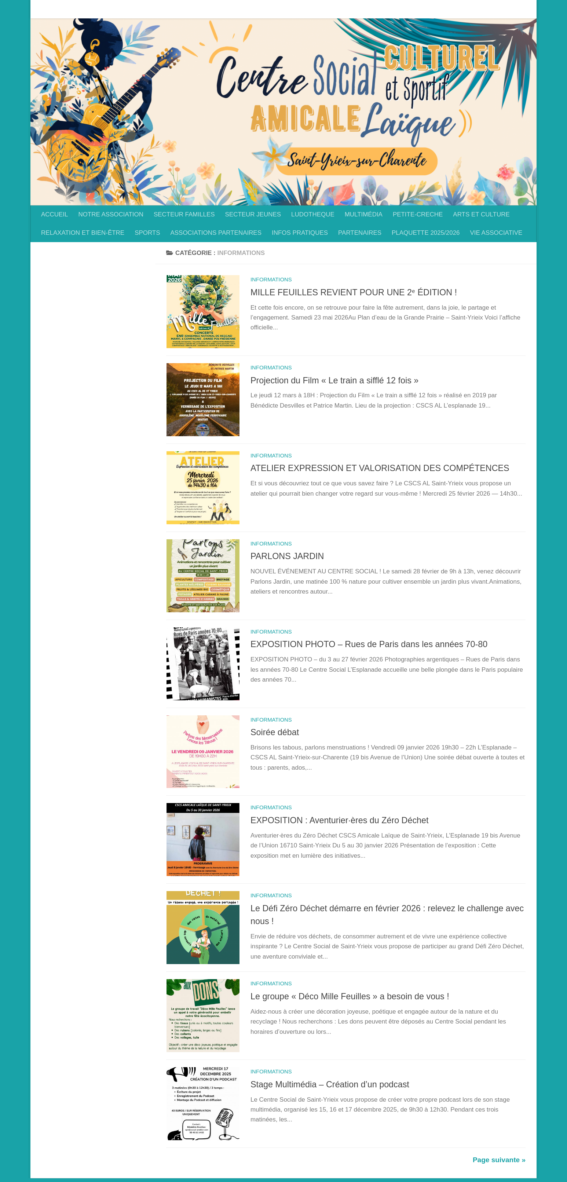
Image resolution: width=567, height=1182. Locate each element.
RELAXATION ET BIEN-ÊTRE (82, 232)
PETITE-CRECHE (412, 9)
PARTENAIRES (359, 232)
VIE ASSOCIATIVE (496, 232)
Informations (271, 279)
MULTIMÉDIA (358, 9)
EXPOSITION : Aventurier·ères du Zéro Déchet (339, 823)
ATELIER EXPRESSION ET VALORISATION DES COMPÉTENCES (379, 469)
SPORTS (147, 232)
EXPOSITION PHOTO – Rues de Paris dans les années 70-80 (368, 646)
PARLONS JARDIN (287, 557)
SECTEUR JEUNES (247, 9)
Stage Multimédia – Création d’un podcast (329, 1088)
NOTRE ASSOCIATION (105, 9)
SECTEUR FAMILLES (178, 9)
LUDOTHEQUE (307, 9)
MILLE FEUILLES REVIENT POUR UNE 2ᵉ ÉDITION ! (353, 292)
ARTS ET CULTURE (475, 9)
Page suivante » (499, 1164)
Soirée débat (274, 734)
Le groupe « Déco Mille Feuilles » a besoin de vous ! (349, 999)
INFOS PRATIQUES (300, 232)
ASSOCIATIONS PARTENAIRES (215, 232)
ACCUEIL (49, 9)
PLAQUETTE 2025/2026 (426, 232)
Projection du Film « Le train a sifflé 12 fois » (334, 381)
